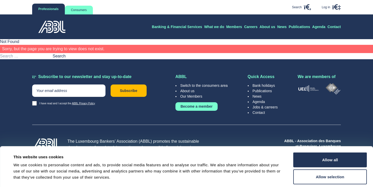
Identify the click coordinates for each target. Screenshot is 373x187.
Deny (330, 153)
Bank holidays (264, 85)
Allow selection (330, 137)
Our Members (191, 96)
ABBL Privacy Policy (83, 103)
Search (59, 56)
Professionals (48, 9)
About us (187, 91)
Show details (216, 177)
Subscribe (128, 91)
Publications (262, 91)
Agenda (259, 102)
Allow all (330, 120)
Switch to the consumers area (204, 85)
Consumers (79, 10)
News (257, 96)
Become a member (197, 106)
